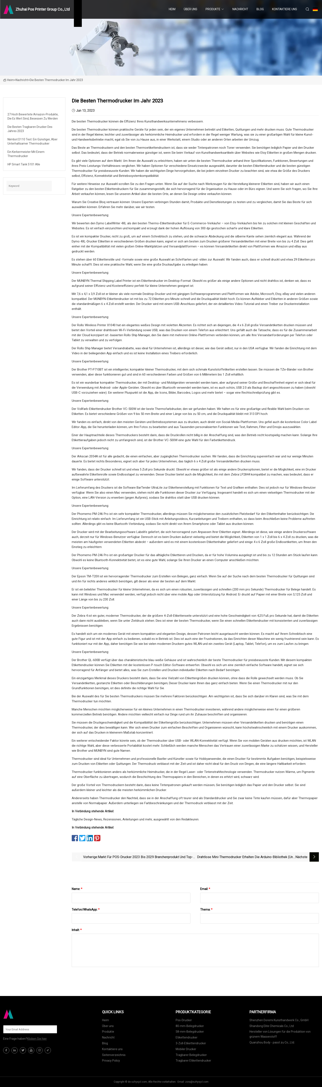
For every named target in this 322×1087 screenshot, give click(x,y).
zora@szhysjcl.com (196, 1081)
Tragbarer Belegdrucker (191, 1055)
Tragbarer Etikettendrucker (193, 1060)
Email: (205, 889)
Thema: (206, 909)
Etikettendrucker (186, 1037)
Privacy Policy (111, 1060)
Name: (77, 889)
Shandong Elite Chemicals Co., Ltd (271, 1026)
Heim (172, 9)
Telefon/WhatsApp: (86, 909)
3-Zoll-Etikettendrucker (191, 1043)
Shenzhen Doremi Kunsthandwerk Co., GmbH (278, 1020)
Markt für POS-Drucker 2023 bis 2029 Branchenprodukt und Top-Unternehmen (145, 857)
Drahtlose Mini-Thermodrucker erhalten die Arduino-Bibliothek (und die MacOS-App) (246, 857)
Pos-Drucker (184, 1020)
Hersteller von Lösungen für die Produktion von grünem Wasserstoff (280, 1034)
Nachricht (240, 9)
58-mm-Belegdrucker (190, 1031)
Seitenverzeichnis (114, 1055)
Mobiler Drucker (186, 1049)
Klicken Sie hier (37, 1038)
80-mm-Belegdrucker (190, 1026)
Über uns (190, 9)
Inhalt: (77, 930)
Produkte (213, 9)
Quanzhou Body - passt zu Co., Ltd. (272, 1042)
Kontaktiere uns (284, 9)
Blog (260, 9)
